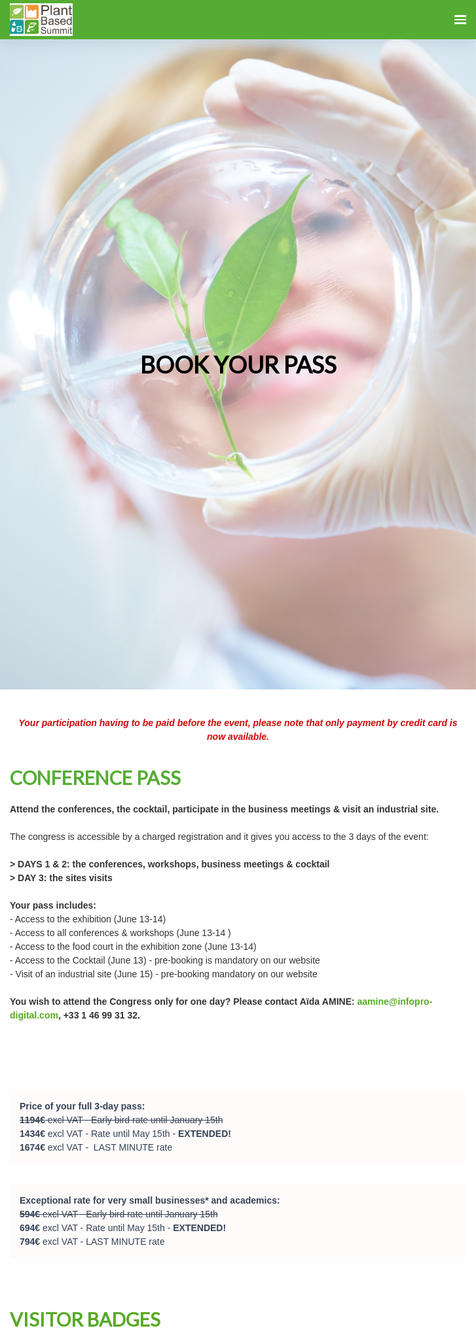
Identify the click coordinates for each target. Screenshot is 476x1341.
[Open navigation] (460, 19)
